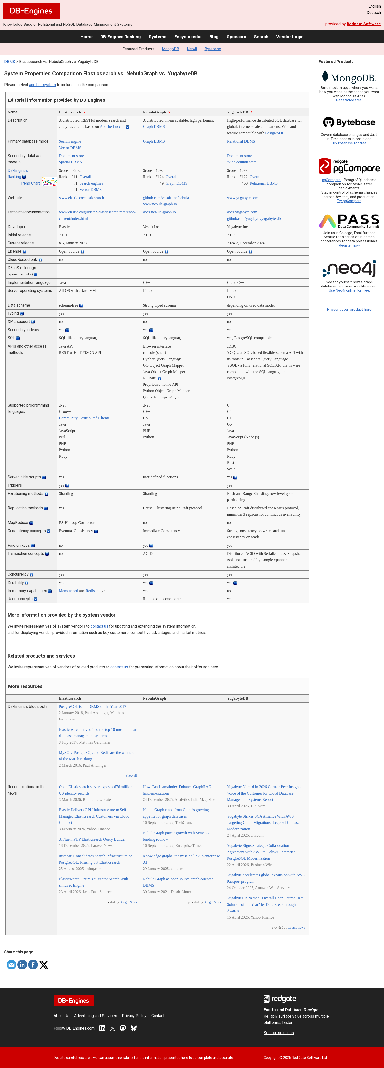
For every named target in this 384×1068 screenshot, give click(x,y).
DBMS (9, 61)
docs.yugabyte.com (242, 212)
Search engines (91, 183)
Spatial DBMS (70, 162)
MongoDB (170, 49)
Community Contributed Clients (84, 418)
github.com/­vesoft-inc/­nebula (166, 198)
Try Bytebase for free (349, 143)
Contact (157, 1015)
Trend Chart (30, 183)
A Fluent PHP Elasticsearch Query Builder (92, 839)
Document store (71, 156)
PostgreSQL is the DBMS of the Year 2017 (92, 706)
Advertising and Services (95, 1015)
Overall (85, 177)
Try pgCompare (349, 201)
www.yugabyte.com (242, 198)
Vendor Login (290, 36)
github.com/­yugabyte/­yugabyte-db (254, 218)
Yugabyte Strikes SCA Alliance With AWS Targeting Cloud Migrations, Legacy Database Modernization (263, 822)
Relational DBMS (241, 141)
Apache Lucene (112, 126)
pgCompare (331, 180)
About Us (61, 1015)
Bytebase (213, 49)
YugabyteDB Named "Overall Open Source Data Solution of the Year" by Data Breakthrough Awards (265, 904)
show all (131, 775)
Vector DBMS (70, 148)
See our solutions (279, 1033)
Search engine (70, 141)
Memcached (68, 591)
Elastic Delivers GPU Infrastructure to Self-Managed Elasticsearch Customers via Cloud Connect (94, 816)
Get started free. (349, 100)
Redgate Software (364, 24)
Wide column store (242, 162)
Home (86, 36)
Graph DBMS (154, 126)
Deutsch (374, 12)
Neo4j (192, 49)
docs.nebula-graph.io (159, 212)
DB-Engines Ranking (120, 36)
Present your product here (349, 309)
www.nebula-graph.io (160, 204)
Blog (214, 36)
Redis (90, 591)
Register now (349, 245)
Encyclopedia (188, 36)
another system (42, 84)
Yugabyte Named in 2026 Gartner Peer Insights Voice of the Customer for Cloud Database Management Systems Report (264, 793)
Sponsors (236, 36)
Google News (128, 902)
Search (261, 36)
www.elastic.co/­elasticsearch (81, 198)
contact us (99, 626)
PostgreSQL (274, 133)
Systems (157, 36)
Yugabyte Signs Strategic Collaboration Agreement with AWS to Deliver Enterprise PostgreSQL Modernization (261, 852)
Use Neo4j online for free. (349, 290)
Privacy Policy (134, 1015)
